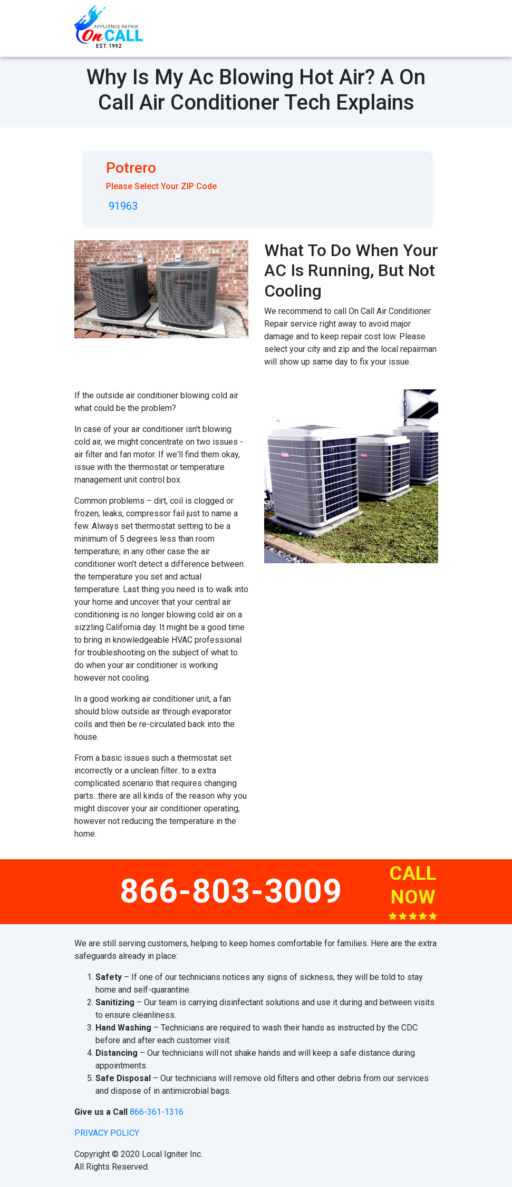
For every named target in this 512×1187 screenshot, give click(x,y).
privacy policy (106, 1133)
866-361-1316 (156, 1112)
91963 (123, 206)
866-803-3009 (231, 891)
